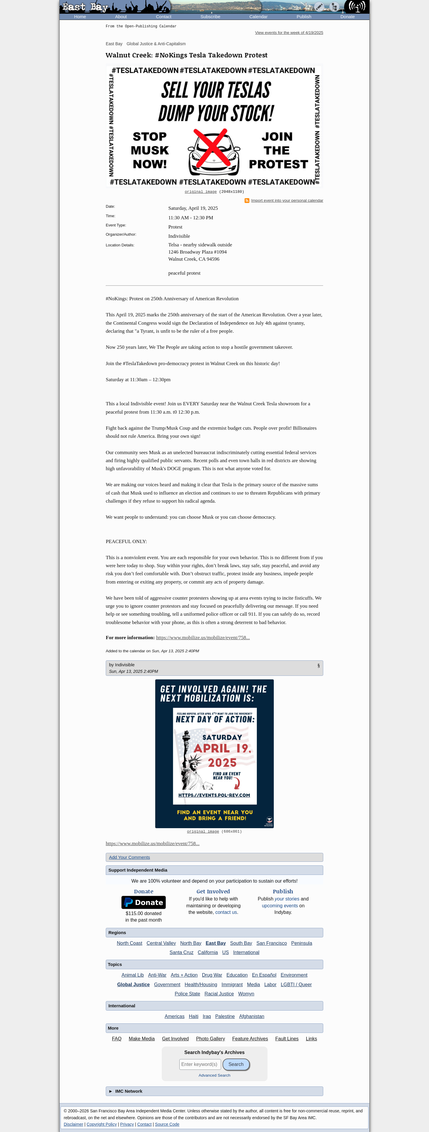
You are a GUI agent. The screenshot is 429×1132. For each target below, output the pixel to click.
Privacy (127, 1124)
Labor (270, 984)
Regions (117, 932)
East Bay (114, 43)
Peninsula (301, 943)
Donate (348, 16)
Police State (187, 993)
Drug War (212, 975)
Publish (304, 16)
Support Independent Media (137, 870)
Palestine (225, 1016)
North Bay (190, 943)
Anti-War (157, 975)
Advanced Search (215, 1075)
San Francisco (272, 943)
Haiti (193, 1016)
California (208, 952)
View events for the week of (289, 32)
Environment (294, 975)
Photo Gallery (210, 1038)
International (246, 952)
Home (80, 16)
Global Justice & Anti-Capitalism (156, 43)
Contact (163, 16)
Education (237, 975)
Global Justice (133, 984)
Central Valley (161, 943)
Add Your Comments (129, 857)
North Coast (129, 943)
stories (287, 898)
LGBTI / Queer (296, 984)
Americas (175, 1016)
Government (167, 984)
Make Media (142, 1038)
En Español (264, 975)
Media (253, 984)
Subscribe (210, 16)
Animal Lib (133, 975)
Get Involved (175, 1038)
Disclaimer (73, 1124)
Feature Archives (250, 1038)
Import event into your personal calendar (284, 200)
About (121, 16)
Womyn (246, 993)
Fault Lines (287, 1038)
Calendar (258, 16)
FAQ (117, 1038)
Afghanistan (252, 1016)
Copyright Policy (102, 1124)
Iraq (207, 1016)
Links (311, 1038)
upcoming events (280, 905)
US (225, 952)
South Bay (241, 943)
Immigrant (232, 984)
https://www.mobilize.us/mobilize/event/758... (203, 637)
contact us (226, 912)
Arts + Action (184, 975)
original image (201, 192)
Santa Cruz (181, 952)
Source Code (167, 1124)
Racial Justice (219, 993)
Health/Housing (201, 984)
